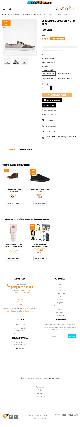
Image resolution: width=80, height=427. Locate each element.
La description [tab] (10, 149)
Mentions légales (34, 415)
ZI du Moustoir (20, 299)
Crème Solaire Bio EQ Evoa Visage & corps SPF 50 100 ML (13, 246)
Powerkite (60, 300)
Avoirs (40, 390)
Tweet (52, 115)
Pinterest (55, 115)
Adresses (40, 393)
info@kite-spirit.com (27, 311)
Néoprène (60, 303)
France (20, 304)
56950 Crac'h (20, 302)
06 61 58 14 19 (25, 293)
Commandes (40, 387)
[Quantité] (46, 88)
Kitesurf (60, 284)
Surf (60, 296)
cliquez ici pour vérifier (53, 378)
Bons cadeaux (60, 312)
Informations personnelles (40, 384)
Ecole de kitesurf (60, 315)
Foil (60, 290)
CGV (41, 415)
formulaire (10, 311)
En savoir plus (20, 348)
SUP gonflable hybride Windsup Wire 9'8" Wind (40, 245)
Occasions (60, 309)
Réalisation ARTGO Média (40, 418)
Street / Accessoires (60, 306)
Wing (60, 287)
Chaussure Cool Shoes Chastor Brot (13, 191)
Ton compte (40, 380)
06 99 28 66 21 (27, 290)
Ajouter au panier (56, 95)
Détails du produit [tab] (26, 150)
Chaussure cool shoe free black (40, 191)
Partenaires (46, 415)
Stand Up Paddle (60, 293)
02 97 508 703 (25, 287)
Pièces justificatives (40, 396)
